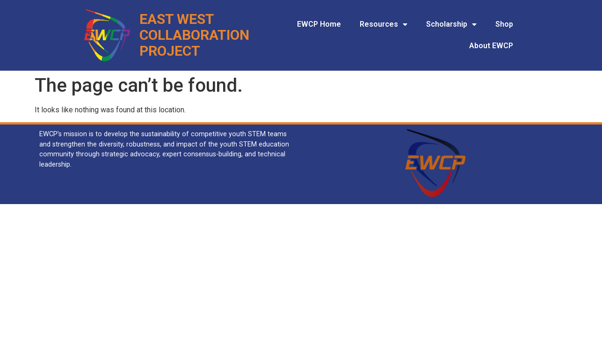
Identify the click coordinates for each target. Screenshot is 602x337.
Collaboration (194, 35)
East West (176, 19)
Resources (383, 24)
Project (169, 51)
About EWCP (491, 45)
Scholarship (451, 24)
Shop (504, 24)
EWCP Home (319, 24)
